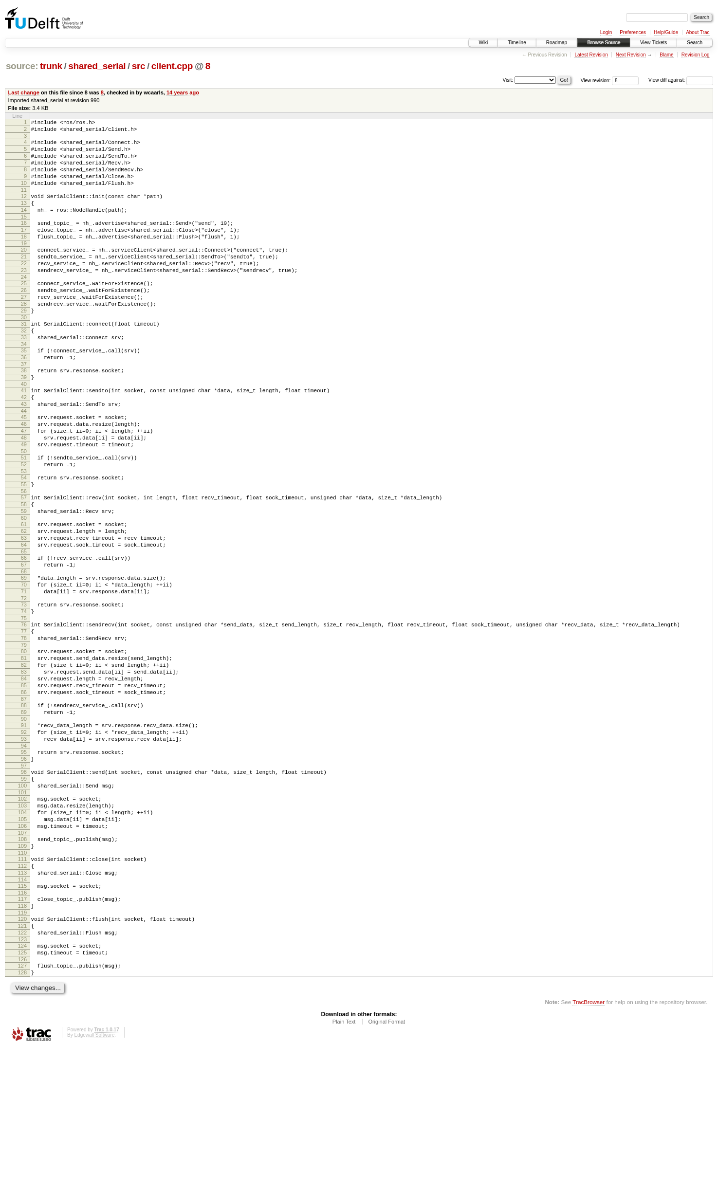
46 (24, 475)
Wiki (483, 42)
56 (24, 554)
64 (24, 616)
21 (24, 280)
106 (22, 944)
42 (24, 444)
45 (24, 467)
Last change (23, 92)
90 (24, 820)
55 (24, 546)
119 (22, 1044)
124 (22, 1081)
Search (694, 42)
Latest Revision (591, 54)
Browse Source (603, 42)
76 (24, 708)
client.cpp (172, 66)
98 (24, 880)
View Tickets (653, 42)
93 (24, 842)
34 (24, 383)
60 (24, 585)
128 (22, 1113)
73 (24, 685)
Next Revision (631, 54)
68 (24, 647)
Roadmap (556, 42)
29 (24, 344)
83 (24, 764)
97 (24, 874)
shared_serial (97, 66)
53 (24, 531)
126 (22, 1098)
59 (24, 577)
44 (24, 460)
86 (24, 788)
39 (24, 421)
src (139, 66)
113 (22, 998)
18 (24, 257)
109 (22, 967)
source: (22, 66)
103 (22, 919)
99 (24, 888)
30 (24, 352)
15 (24, 234)
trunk (51, 66)
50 (24, 508)
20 (24, 272)
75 (24, 701)
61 (24, 591)
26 (24, 319)
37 (24, 406)
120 (22, 1050)
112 (22, 990)
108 (22, 959)
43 (24, 452)
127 (22, 1104)
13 (24, 217)
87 (24, 797)
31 (24, 359)
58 (24, 568)
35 (24, 390)
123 (22, 1075)
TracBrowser (588, 1143)
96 (24, 865)
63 (24, 608)
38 (24, 413)
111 (22, 982)
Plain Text (344, 1163)
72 (24, 678)
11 (24, 203)
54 (24, 537)
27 (24, 327)
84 (24, 772)
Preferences (633, 32)
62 (24, 600)
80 (24, 739)
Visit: (508, 79)
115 (22, 1013)
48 (24, 491)
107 (22, 952)
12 (24, 209)
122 (22, 1067)
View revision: (596, 80)
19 (24, 265)
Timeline (517, 42)
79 (24, 732)
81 (24, 747)
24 (24, 305)
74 (24, 693)
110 (22, 975)
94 (24, 851)
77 (24, 716)
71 (24, 670)
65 (24, 624)
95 (24, 857)
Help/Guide (666, 32)
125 (22, 1090)
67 (24, 639)
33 (24, 375)
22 (24, 288)
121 (22, 1059)
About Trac (697, 32)
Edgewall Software (94, 1176)
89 (24, 811)
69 (24, 654)
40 (24, 429)
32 (24, 367)
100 (22, 896)
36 (24, 398)
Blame (666, 54)
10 (24, 195)
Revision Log (695, 54)
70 (24, 662)
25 (24, 311)
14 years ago (182, 92)
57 (24, 560)
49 (24, 500)
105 (22, 936)
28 (24, 336)
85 (24, 780)
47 (24, 483)
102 (22, 911)
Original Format (386, 1163)
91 (24, 826)
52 (24, 523)
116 (22, 1021)
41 (24, 436)
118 (22, 1036)
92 (24, 834)
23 (24, 296)
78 (24, 724)
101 (22, 905)
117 (22, 1027)
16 (24, 240)
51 (24, 514)
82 (24, 755)
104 (22, 928)
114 (22, 1006)
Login (606, 32)
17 (24, 249)
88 (24, 803)
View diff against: (680, 80)
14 (24, 226)
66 (24, 631)
